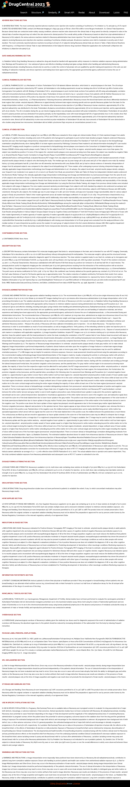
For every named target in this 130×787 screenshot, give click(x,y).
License (76, 783)
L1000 (117, 12)
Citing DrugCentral (58, 783)
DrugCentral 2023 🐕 (30, 4)
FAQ (126, 12)
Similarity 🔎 (54, 12)
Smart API (69, 12)
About (92, 12)
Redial (81, 12)
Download (104, 12)
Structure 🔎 (37, 12)
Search (23, 12)
